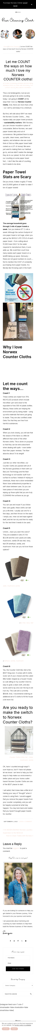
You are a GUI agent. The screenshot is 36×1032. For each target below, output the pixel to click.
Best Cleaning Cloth (18, 20)
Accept (6, 1028)
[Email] (18, 963)
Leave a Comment (25, 821)
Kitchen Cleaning (10, 83)
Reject (14, 1028)
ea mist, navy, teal (26, 623)
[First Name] (18, 958)
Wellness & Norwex (23, 87)
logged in (16, 848)
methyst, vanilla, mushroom (13, 661)
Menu (19, 12)
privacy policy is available (23, 1025)
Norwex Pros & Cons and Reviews (16, 85)
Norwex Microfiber (25, 83)
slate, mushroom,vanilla (11, 586)
